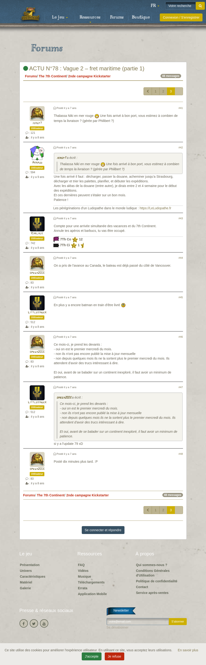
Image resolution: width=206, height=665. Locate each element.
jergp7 (37, 123)
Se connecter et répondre (103, 530)
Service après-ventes (152, 593)
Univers (26, 571)
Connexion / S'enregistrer (181, 17)
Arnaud (37, 162)
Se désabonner (118, 627)
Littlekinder (37, 312)
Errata (82, 588)
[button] (155, 6)
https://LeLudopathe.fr (155, 208)
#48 (181, 453)
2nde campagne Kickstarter (89, 76)
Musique (84, 576)
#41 (181, 108)
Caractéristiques (33, 576)
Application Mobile (92, 594)
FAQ (81, 565)
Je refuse (114, 656)
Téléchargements (91, 582)
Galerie (25, 588)
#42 (181, 147)
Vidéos (83, 571)
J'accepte (91, 656)
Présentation (30, 565)
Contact (142, 587)
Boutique (141, 17)
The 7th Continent (52, 76)
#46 (181, 336)
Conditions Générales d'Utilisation (153, 573)
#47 (181, 387)
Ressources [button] (90, 19)
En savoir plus (188, 650)
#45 (181, 297)
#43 (181, 218)
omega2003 (37, 273)
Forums (117, 17)
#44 (181, 257)
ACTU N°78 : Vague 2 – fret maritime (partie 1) (83, 68)
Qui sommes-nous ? (151, 565)
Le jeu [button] (60, 17)
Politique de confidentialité (156, 581)
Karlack (37, 233)
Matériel (26, 582)
